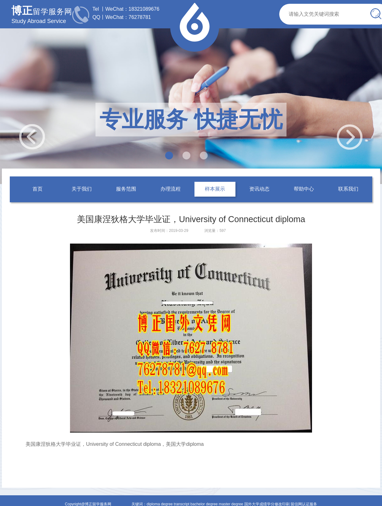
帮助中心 (304, 189)
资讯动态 (259, 189)
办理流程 (170, 189)
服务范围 (126, 189)
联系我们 (348, 189)
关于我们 (82, 189)
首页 (37, 189)
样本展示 (215, 189)
